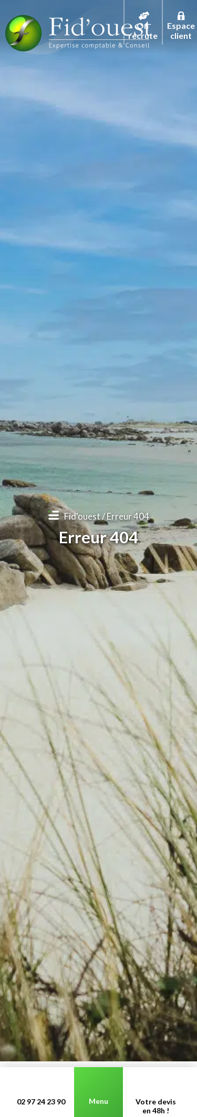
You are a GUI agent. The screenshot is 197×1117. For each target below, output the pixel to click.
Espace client (181, 18)
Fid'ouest (82, 516)
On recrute (143, 18)
